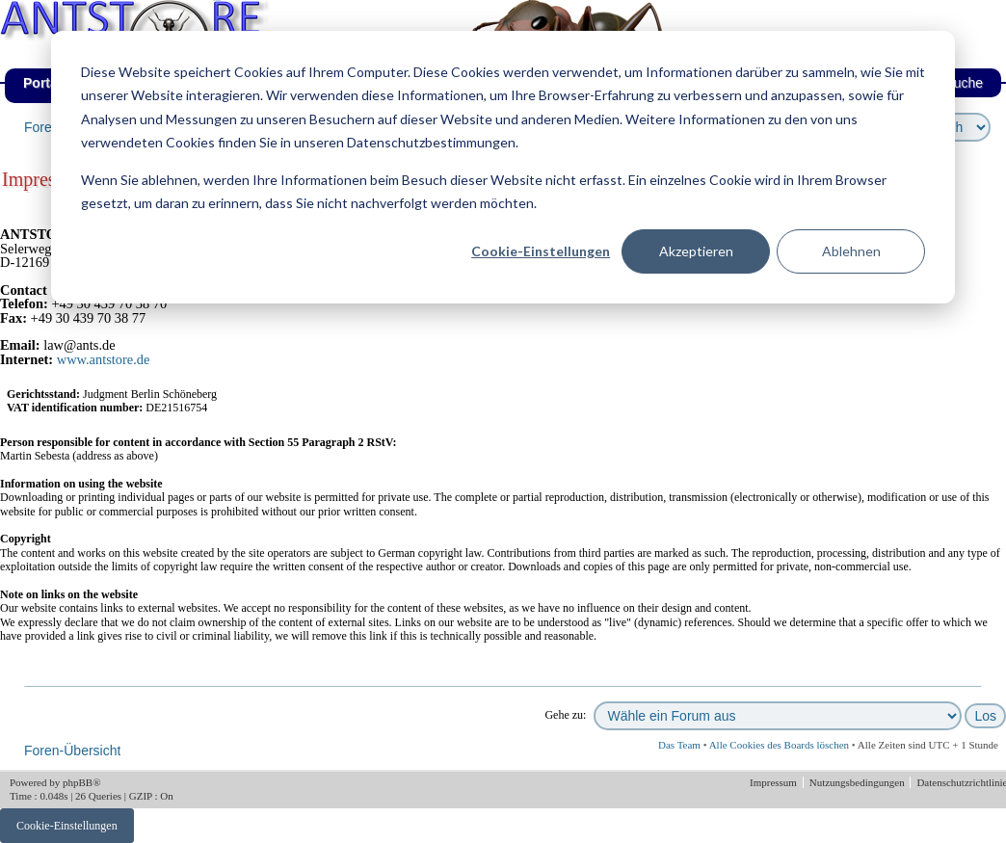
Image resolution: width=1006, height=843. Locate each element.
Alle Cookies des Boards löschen (779, 745)
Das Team (679, 745)
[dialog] (503, 167)
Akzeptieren (696, 251)
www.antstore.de (103, 359)
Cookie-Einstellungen (540, 251)
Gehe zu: (565, 715)
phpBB (78, 782)
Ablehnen (851, 251)
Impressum (775, 782)
